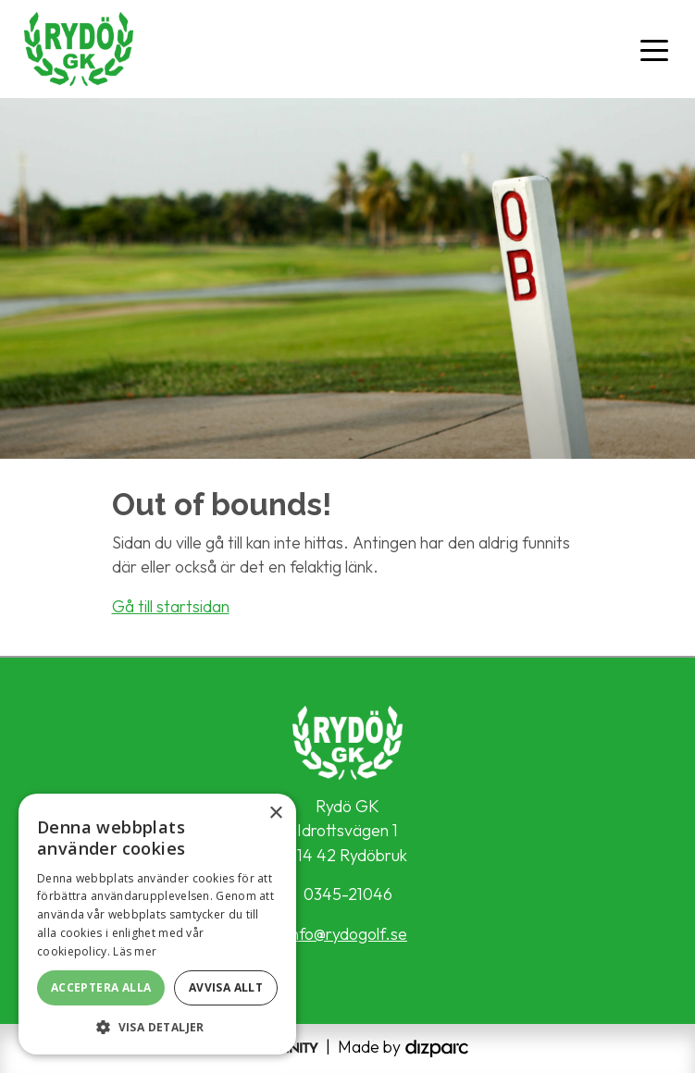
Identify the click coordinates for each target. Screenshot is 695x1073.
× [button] (275, 813)
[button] (157, 1027)
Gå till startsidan (171, 606)
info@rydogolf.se (347, 933)
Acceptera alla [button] (101, 987)
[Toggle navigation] (654, 49)
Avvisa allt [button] (226, 987)
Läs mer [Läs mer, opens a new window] (134, 951)
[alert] (157, 924)
